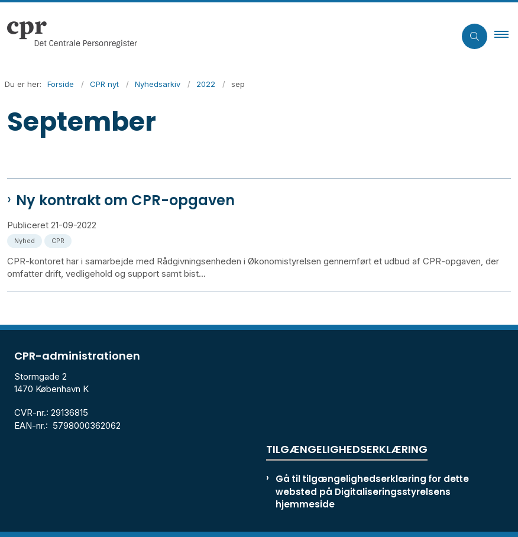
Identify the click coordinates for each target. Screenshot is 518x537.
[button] (506, 36)
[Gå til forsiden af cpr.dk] (222, 36)
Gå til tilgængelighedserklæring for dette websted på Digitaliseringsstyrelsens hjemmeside (372, 491)
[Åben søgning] (474, 36)
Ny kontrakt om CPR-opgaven (125, 200)
